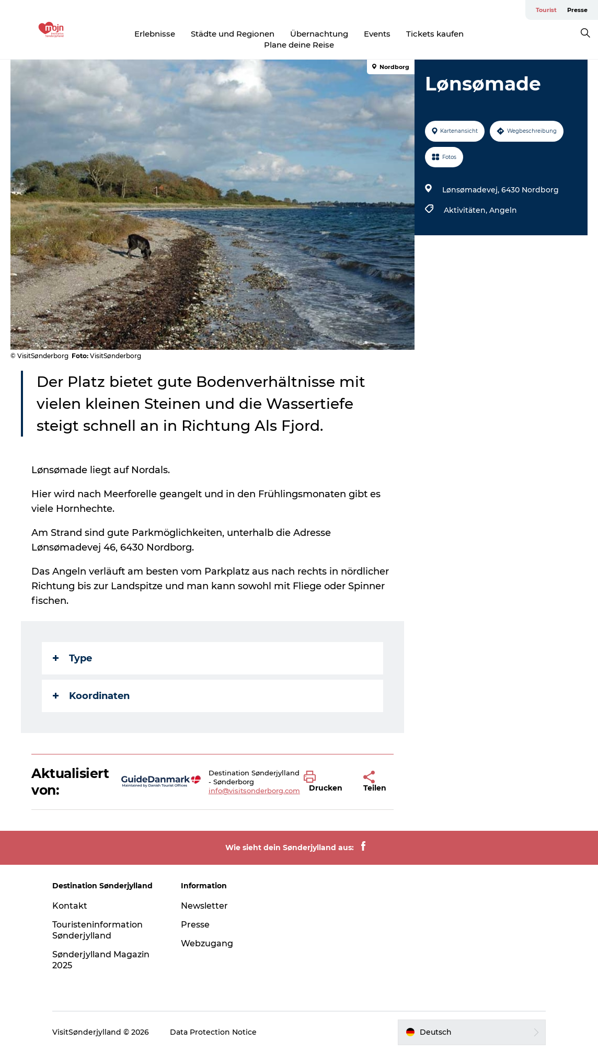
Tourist (546, 10)
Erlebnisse (154, 34)
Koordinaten (91, 696)
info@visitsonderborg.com (254, 790)
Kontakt (69, 906)
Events (377, 34)
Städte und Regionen (232, 34)
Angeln (503, 210)
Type (72, 658)
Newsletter (204, 906)
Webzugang (207, 943)
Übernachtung (319, 34)
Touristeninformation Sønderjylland (97, 930)
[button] (326, 782)
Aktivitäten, (466, 210)
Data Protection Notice (213, 1032)
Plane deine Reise (299, 45)
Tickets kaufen (435, 34)
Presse (577, 10)
